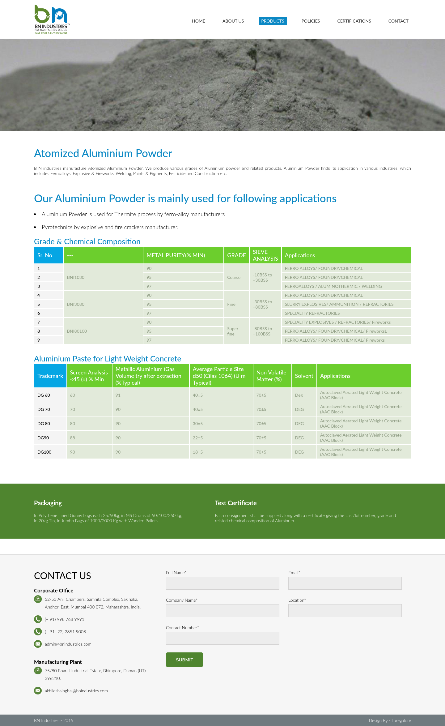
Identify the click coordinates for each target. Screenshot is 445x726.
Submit (184, 659)
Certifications (354, 20)
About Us (233, 20)
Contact (398, 20)
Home (198, 20)
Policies (311, 20)
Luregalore (401, 720)
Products (273, 20)
